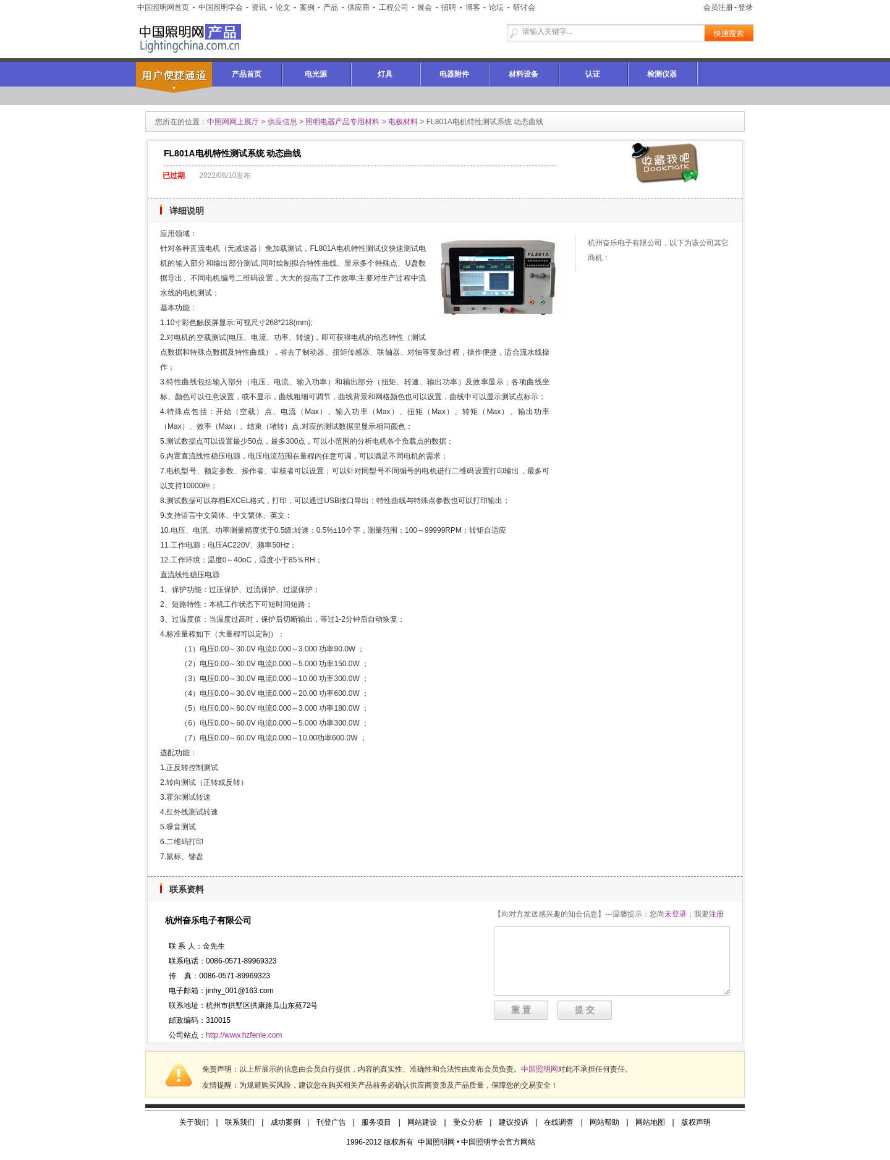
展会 (424, 7)
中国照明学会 (220, 7)
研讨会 (524, 7)
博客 (472, 7)
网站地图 (650, 1122)
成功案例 (285, 1122)
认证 (592, 74)
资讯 (259, 7)
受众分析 (468, 1122)
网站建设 (422, 1122)
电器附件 (454, 74)
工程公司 (394, 7)
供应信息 (282, 121)
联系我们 (240, 1122)
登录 (745, 7)
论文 (283, 7)
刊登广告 (331, 1122)
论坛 (496, 7)
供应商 (358, 7)
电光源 (316, 74)
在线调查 (559, 1122)
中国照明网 (539, 1069)
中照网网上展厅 (233, 121)
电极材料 (403, 121)
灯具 (385, 74)
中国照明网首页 (163, 7)
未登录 (675, 914)
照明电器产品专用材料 (342, 121)
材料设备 (523, 74)
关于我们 (194, 1122)
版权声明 (696, 1122)
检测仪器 (662, 74)
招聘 (448, 7)
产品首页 (246, 74)
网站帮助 (604, 1122)
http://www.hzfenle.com (244, 1035)
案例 (307, 7)
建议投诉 (513, 1122)
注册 (716, 914)
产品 (330, 7)
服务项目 (376, 1122)
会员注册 (718, 7)
